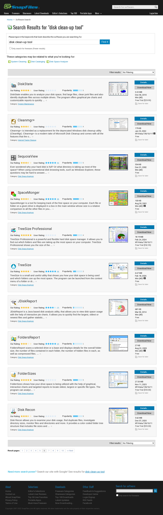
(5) (58, 163)
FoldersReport (29, 337)
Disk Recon (26, 410)
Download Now (144, 87)
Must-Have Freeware (37, 503)
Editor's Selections (36, 491)
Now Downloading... (64, 503)
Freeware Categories (64, 491)
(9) (58, 271)
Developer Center (90, 494)
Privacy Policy (11, 500)
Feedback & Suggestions (94, 491)
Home (9, 19)
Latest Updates (62, 500)
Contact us (10, 494)
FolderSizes (27, 373)
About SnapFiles (12, 497)
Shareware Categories (65, 494)
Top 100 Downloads (64, 497)
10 (63, 451)
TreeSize (24, 265)
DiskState (25, 84)
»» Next (70, 451)
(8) (58, 199)
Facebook (87, 503)
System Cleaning (18, 61)
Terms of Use (11, 503)
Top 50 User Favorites (38, 497)
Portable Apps (34, 500)
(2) (58, 344)
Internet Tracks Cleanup (27, 140)
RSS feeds (87, 500)
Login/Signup (89, 497)
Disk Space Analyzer (59, 61)
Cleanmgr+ (26, 120)
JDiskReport (27, 301)
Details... (144, 82)
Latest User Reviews (37, 494)
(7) (58, 308)
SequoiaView (28, 156)
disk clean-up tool (95, 471)
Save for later (143, 103)
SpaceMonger (28, 193)
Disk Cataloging (38, 61)
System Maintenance (26, 104)
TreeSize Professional (35, 229)
